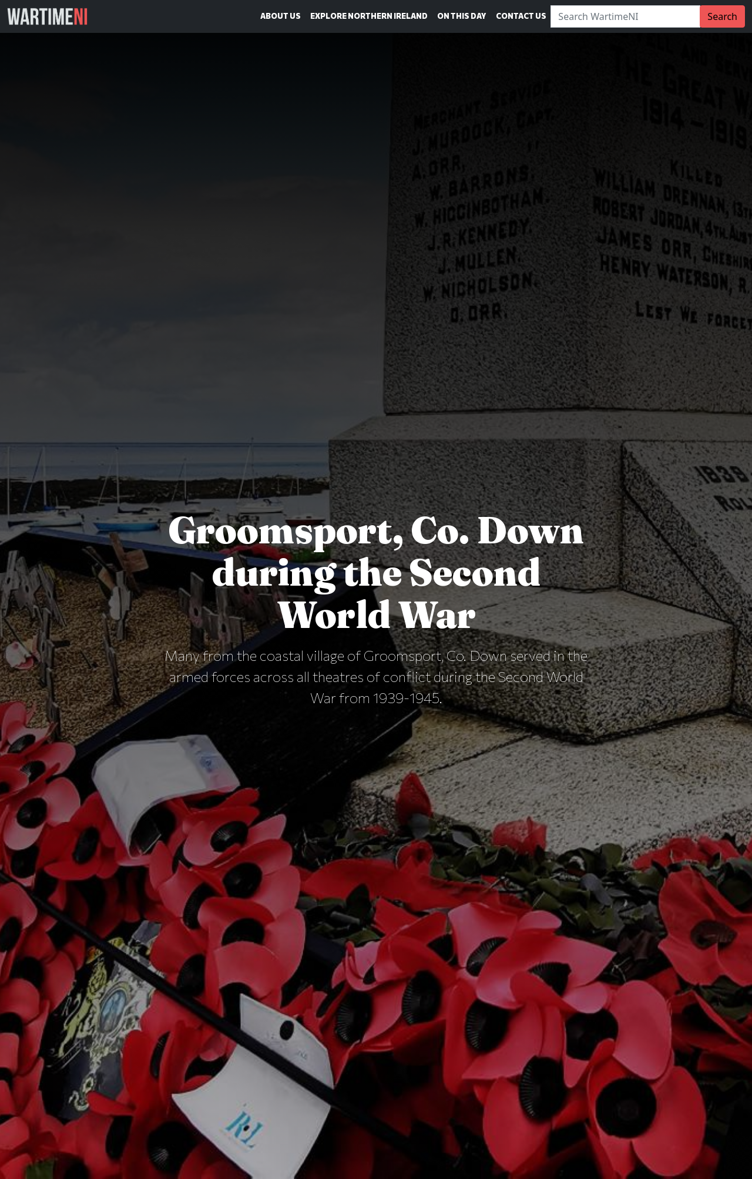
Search (722, 16)
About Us (280, 16)
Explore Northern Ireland (369, 16)
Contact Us (521, 16)
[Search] (625, 16)
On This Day (461, 16)
